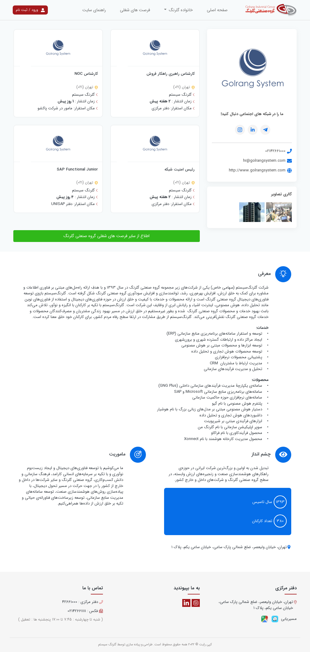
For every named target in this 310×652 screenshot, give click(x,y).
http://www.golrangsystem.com (260, 170)
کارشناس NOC (86, 74)
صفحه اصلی (217, 10)
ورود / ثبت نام (30, 10)
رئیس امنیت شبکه (179, 170)
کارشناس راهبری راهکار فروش (171, 74)
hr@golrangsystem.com (267, 160)
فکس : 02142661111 (85, 611)
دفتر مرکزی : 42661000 (82, 602)
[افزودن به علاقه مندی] (122, 66)
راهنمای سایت (94, 10)
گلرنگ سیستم (107, 644)
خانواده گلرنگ (180, 10)
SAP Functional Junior (77, 170)
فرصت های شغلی (135, 10)
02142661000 (278, 151)
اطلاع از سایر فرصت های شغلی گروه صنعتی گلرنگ (107, 236)
